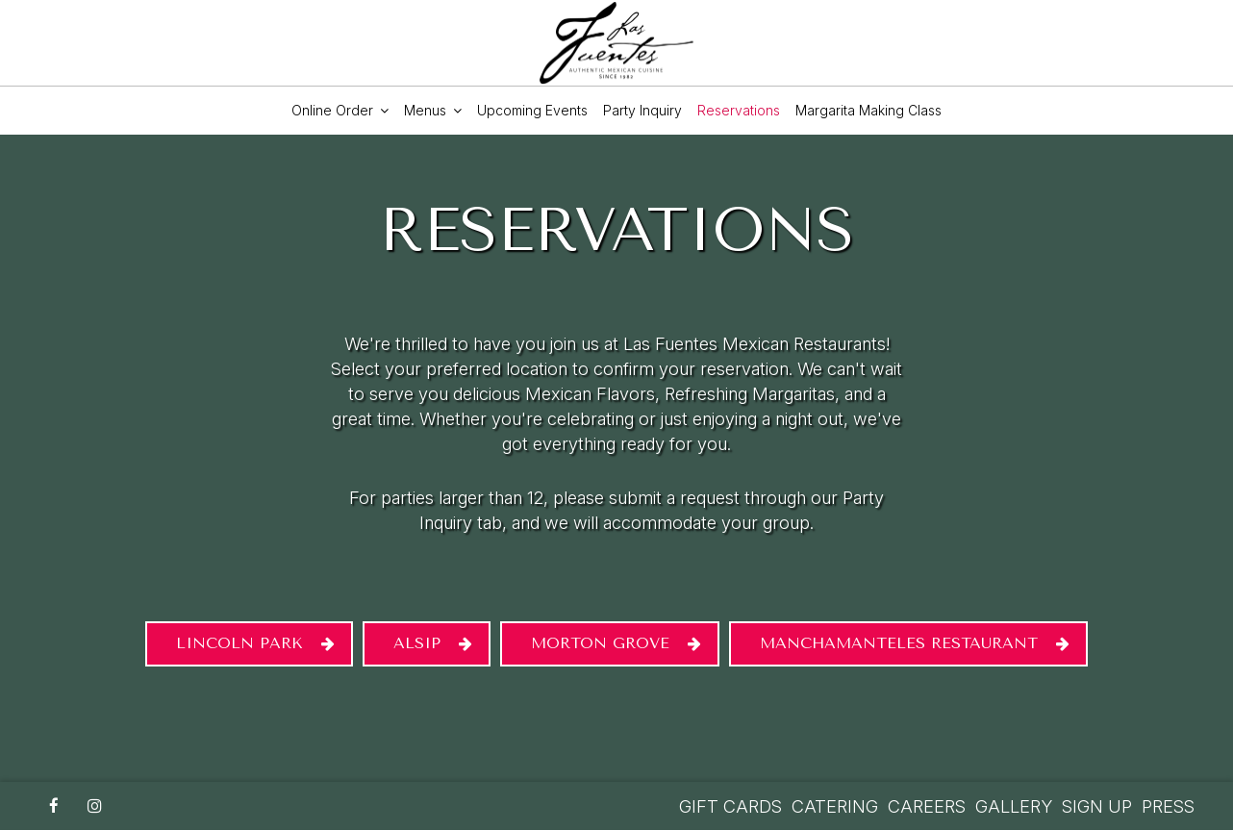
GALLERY (1013, 806)
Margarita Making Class (868, 110)
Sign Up (1097, 806)
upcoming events (532, 110)
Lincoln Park (239, 643)
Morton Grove (600, 643)
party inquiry (642, 110)
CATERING (835, 806)
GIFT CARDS (730, 806)
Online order (340, 110)
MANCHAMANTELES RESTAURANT (899, 643)
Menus (433, 110)
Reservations (738, 110)
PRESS (1168, 806)
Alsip (416, 643)
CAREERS (927, 806)
